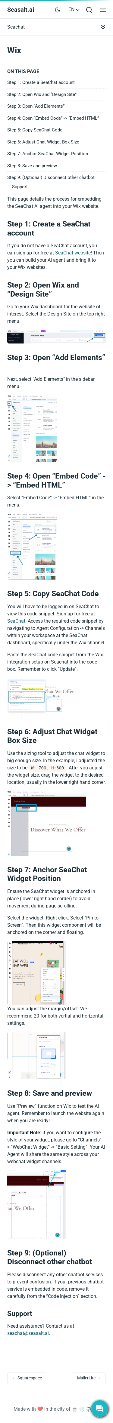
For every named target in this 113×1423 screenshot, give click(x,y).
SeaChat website (73, 253)
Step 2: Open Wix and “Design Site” (42, 94)
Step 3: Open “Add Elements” (35, 106)
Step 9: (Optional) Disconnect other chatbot (51, 177)
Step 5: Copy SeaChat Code (34, 130)
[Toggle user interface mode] (57, 10)
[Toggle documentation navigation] (103, 27)
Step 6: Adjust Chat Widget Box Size (43, 142)
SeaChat (16, 621)
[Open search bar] (89, 10)
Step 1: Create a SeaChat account (41, 82)
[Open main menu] (103, 10)
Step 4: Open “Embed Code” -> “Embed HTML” (53, 118)
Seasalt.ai (20, 9)
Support (20, 186)
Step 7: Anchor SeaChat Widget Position (47, 153)
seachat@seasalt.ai (28, 1333)
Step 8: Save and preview (32, 165)
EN (74, 9)
